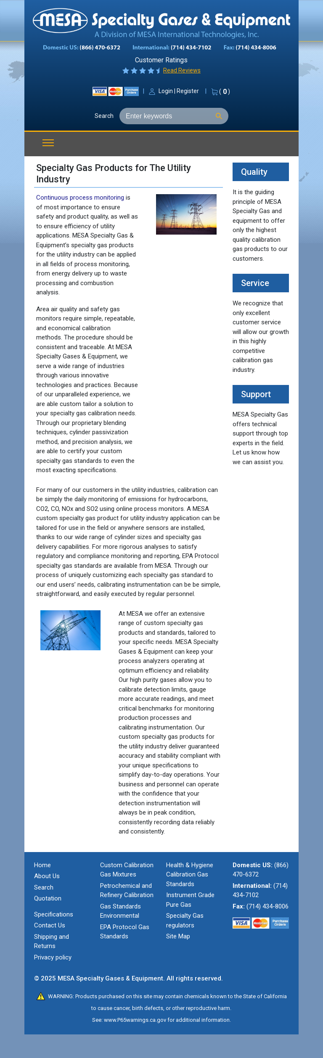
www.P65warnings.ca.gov (135, 1020)
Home (42, 865)
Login (166, 91)
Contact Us (49, 925)
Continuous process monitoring (80, 197)
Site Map (178, 936)
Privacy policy (52, 957)
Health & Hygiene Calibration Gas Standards (189, 874)
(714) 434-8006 (267, 906)
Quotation (47, 898)
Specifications (53, 914)
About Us (47, 876)
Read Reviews (182, 70)
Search (104, 115)
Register (188, 91)
